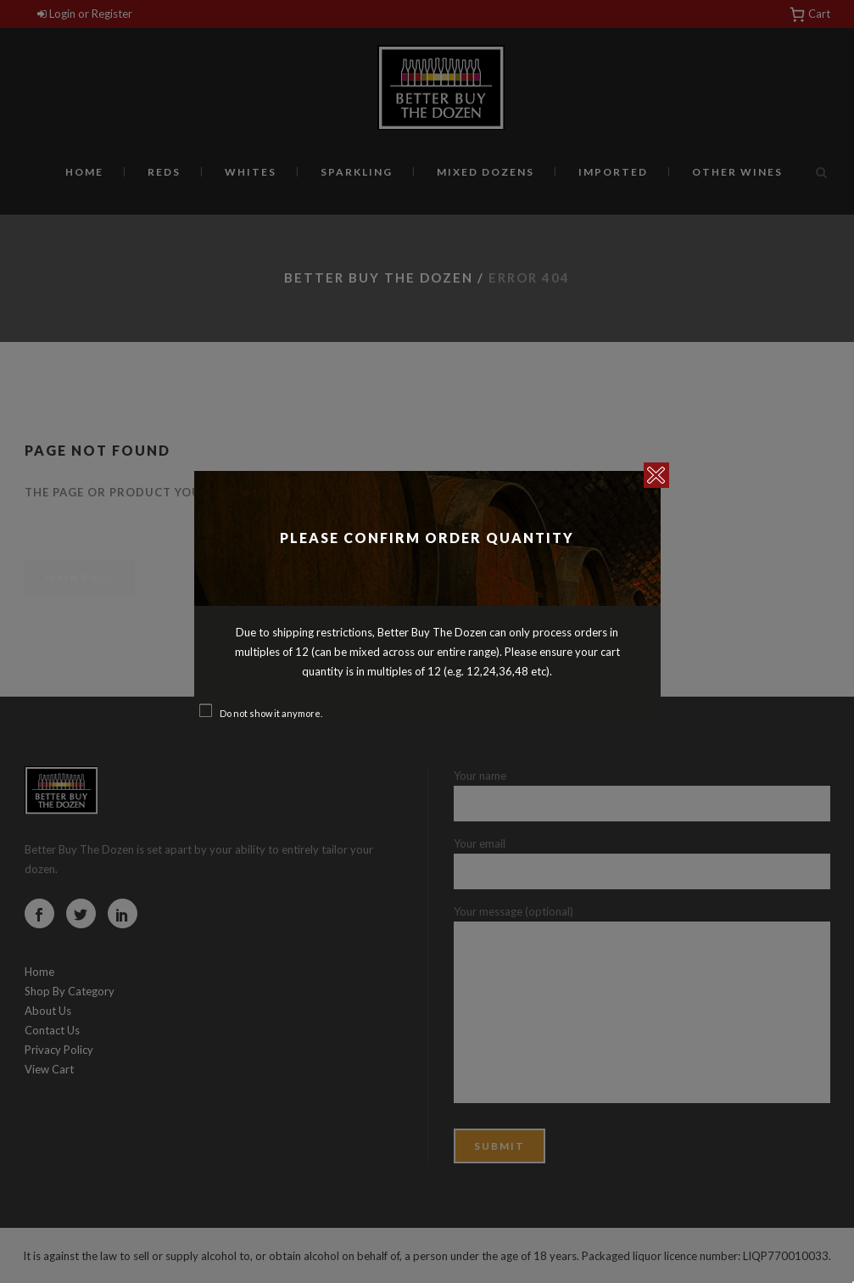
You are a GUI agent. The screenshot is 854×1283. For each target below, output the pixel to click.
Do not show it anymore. (271, 713)
